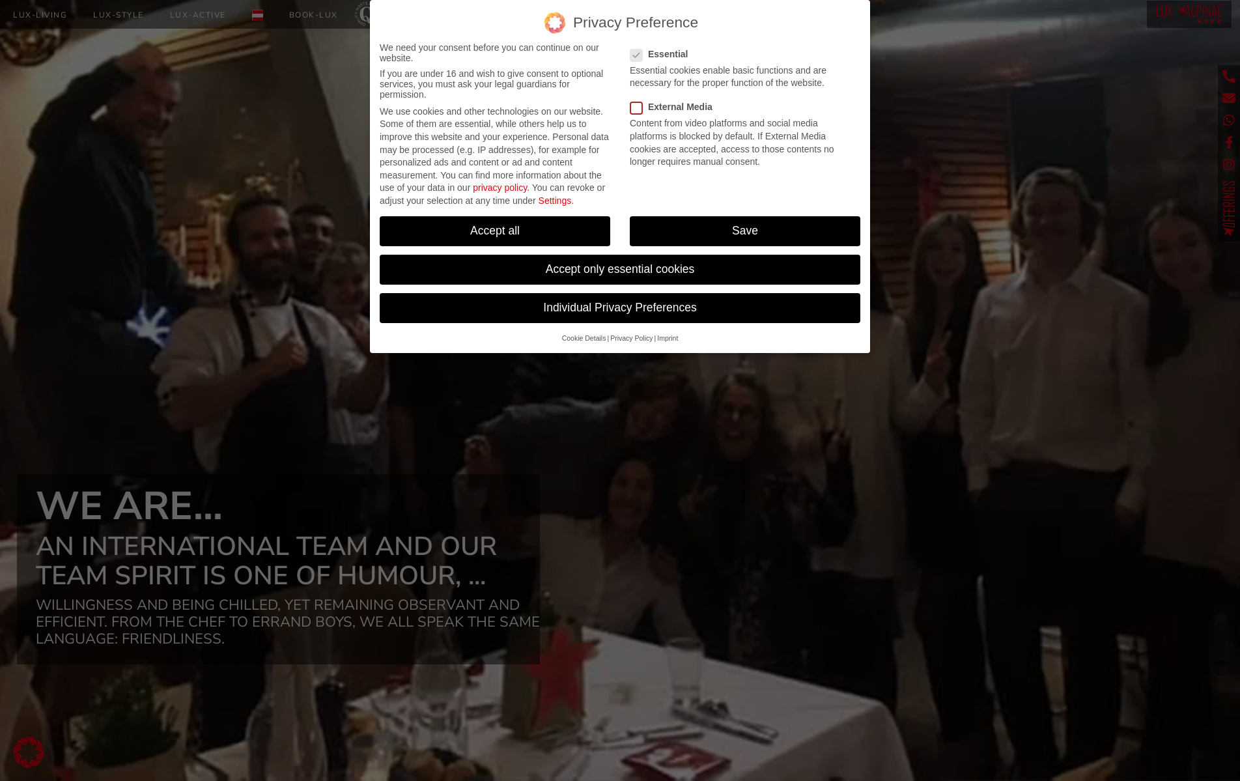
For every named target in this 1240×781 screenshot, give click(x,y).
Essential (663, 54)
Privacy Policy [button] (631, 337)
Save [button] (745, 230)
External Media (675, 107)
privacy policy (500, 187)
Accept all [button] (495, 230)
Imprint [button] (667, 337)
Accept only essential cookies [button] (620, 269)
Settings (555, 200)
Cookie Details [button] (584, 337)
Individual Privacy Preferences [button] (619, 307)
